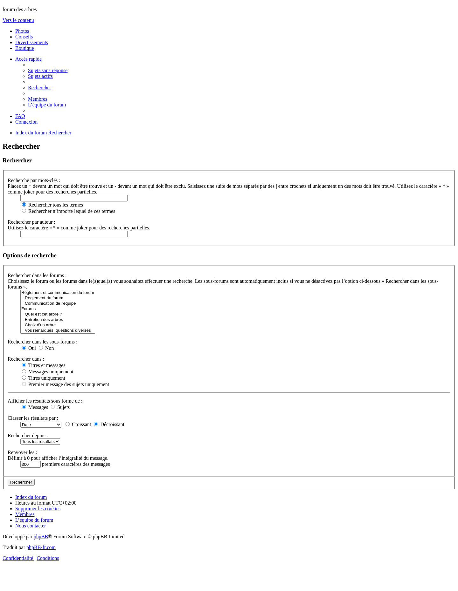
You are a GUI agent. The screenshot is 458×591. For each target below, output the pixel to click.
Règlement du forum (58, 298)
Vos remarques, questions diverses (58, 330)
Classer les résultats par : (33, 418)
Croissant (78, 424)
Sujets (60, 407)
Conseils (24, 36)
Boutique (24, 48)
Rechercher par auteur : (31, 222)
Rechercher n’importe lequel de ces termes (68, 211)
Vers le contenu (18, 20)
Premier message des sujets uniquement (65, 384)
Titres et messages (43, 365)
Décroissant (109, 424)
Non (46, 348)
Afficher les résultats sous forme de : (45, 401)
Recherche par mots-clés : (34, 180)
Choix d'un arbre (58, 325)
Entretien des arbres (58, 320)
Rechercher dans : (26, 359)
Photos (22, 31)
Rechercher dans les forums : (37, 275)
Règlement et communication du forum (58, 293)
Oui (29, 348)
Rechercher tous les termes (52, 204)
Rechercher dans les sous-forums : (43, 341)
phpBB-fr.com (41, 547)
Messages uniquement (47, 371)
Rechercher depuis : (28, 435)
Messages (35, 407)
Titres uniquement (43, 378)
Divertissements (31, 42)
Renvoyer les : (22, 452)
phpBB (41, 536)
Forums (58, 309)
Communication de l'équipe (58, 303)
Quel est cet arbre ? (58, 314)
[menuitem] (47, 70)
